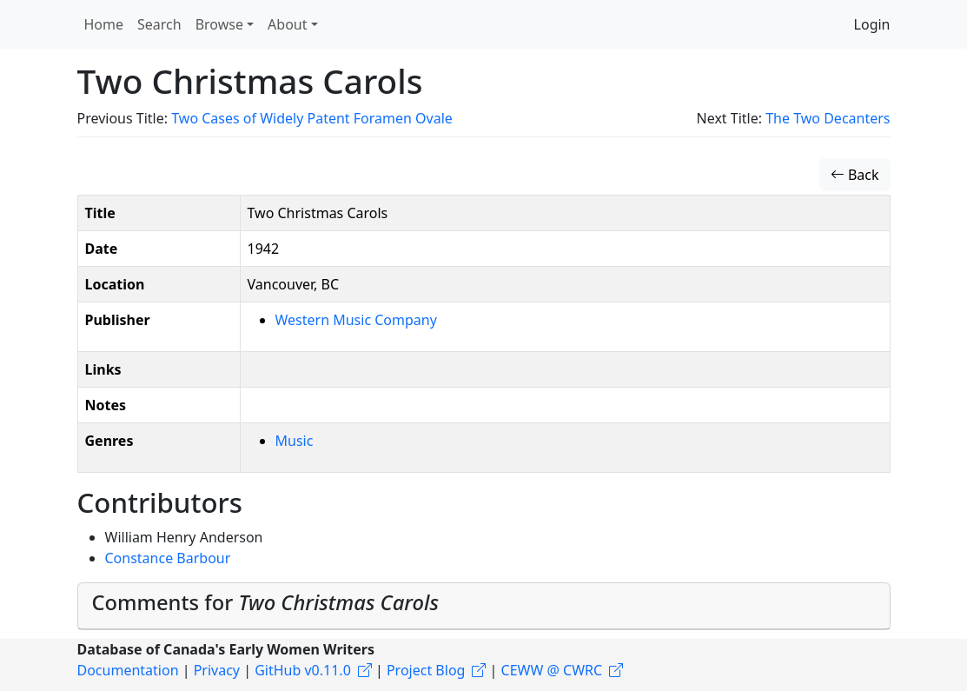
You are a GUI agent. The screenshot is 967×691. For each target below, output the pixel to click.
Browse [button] (219, 24)
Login (872, 24)
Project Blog (426, 670)
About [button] (287, 24)
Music (294, 440)
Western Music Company (356, 319)
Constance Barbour (168, 558)
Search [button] (159, 24)
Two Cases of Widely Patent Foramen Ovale (312, 118)
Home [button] (104, 24)
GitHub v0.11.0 (303, 670)
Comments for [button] (265, 602)
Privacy (217, 670)
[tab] (484, 606)
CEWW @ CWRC (552, 670)
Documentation (128, 670)
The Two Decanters (827, 118)
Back (855, 174)
